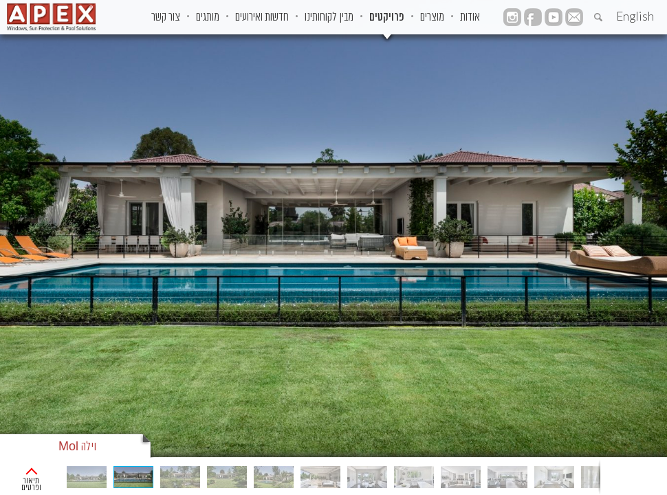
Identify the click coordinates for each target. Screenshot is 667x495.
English (635, 16)
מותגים (207, 17)
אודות (470, 17)
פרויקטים (386, 17)
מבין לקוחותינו (329, 17)
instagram (512, 17)
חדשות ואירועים (262, 17)
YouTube (553, 17)
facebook (533, 17)
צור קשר (165, 17)
